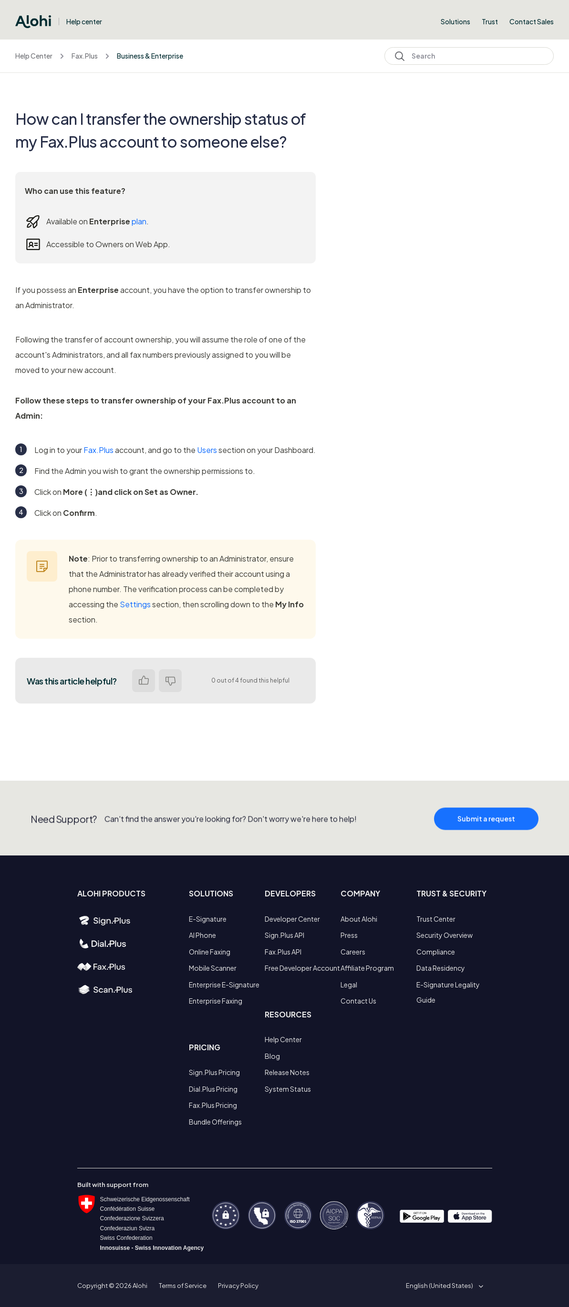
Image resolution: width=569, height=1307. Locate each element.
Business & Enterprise (150, 55)
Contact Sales (531, 21)
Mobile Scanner (213, 968)
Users (207, 450)
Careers (353, 951)
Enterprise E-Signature (224, 984)
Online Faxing (209, 951)
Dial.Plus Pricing (213, 1089)
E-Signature (208, 919)
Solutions (455, 21)
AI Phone (202, 935)
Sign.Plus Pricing (214, 1072)
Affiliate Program (367, 968)
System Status (288, 1089)
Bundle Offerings (215, 1121)
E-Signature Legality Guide (448, 992)
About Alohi (359, 919)
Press (349, 935)
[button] (442, 1285)
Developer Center (292, 919)
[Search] (469, 56)
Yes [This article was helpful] (143, 680)
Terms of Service (183, 1285)
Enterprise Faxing (215, 1000)
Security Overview (444, 935)
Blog (272, 1056)
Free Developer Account (302, 968)
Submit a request (486, 826)
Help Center (33, 55)
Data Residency (440, 968)
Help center (84, 21)
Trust (490, 21)
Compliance (435, 951)
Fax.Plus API (283, 951)
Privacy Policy (238, 1285)
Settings (135, 604)
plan (139, 221)
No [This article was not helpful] (170, 680)
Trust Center (435, 919)
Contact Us (358, 1000)
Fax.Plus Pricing (213, 1105)
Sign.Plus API (284, 935)
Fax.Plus (85, 55)
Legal (349, 984)
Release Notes (287, 1072)
